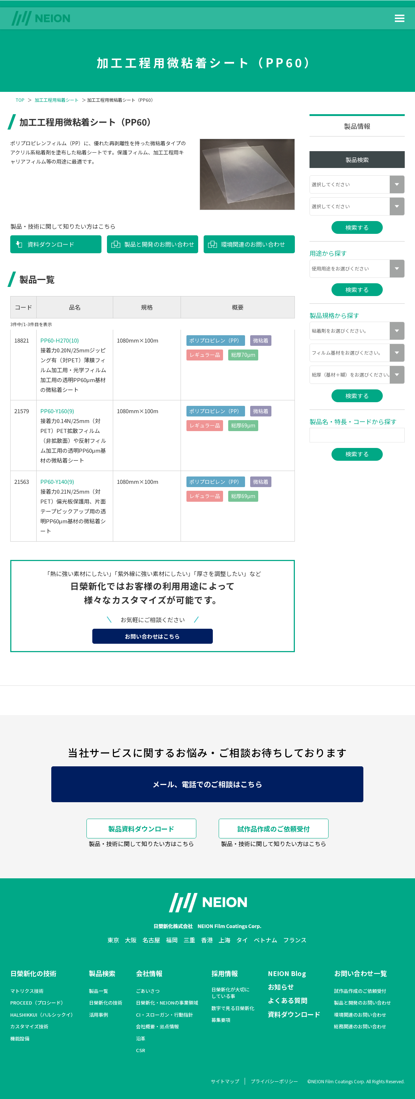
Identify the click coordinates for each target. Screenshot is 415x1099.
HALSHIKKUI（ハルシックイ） (42, 1015)
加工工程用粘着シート (57, 100)
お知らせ (281, 986)
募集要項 (220, 1020)
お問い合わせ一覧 (360, 973)
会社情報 (149, 973)
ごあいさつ (148, 991)
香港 (207, 939)
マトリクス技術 (27, 991)
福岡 (172, 939)
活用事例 (98, 1015)
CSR (140, 1050)
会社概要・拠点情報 (157, 1026)
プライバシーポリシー (274, 1081)
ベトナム (265, 939)
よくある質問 (287, 1000)
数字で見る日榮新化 (232, 1008)
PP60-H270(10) (59, 340)
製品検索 (102, 973)
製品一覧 (98, 991)
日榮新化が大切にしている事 (230, 992)
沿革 (140, 1038)
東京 (113, 939)
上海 (224, 939)
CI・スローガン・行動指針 (164, 1015)
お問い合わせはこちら (152, 636)
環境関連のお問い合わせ (253, 244)
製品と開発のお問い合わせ (159, 244)
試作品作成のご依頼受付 (273, 828)
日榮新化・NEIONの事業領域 (167, 1002)
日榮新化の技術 (33, 973)
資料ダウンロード (50, 244)
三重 (189, 939)
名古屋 (151, 939)
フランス (295, 939)
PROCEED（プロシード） (38, 1002)
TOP (20, 100)
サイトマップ (225, 1081)
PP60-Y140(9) (57, 481)
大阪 (131, 939)
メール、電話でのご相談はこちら (207, 784)
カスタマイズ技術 (29, 1026)
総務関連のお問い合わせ (360, 1026)
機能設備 (19, 1038)
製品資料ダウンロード (141, 828)
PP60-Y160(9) (57, 411)
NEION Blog (287, 973)
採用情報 (224, 973)
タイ (242, 939)
